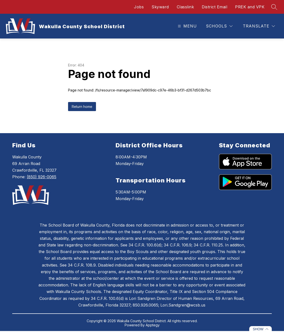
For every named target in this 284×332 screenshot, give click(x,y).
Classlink (185, 6)
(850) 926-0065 (41, 176)
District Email (214, 6)
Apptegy (153, 325)
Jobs (139, 6)
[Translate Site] (259, 26)
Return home (82, 106)
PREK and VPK (249, 6)
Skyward (160, 6)
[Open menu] (187, 26)
